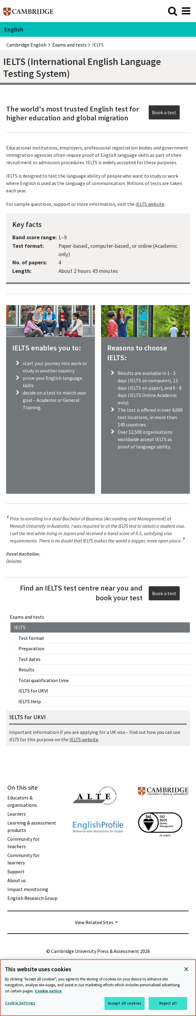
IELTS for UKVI (33, 691)
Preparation (31, 648)
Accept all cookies (124, 1003)
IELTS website (83, 739)
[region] (98, 987)
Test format (31, 638)
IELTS (19, 627)
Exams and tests (27, 617)
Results (26, 670)
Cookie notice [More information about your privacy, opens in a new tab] (48, 991)
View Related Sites (94, 922)
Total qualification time (43, 680)
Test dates (29, 659)
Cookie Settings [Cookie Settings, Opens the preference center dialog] (20, 1003)
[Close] (186, 969)
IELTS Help (29, 701)
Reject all (167, 1003)
